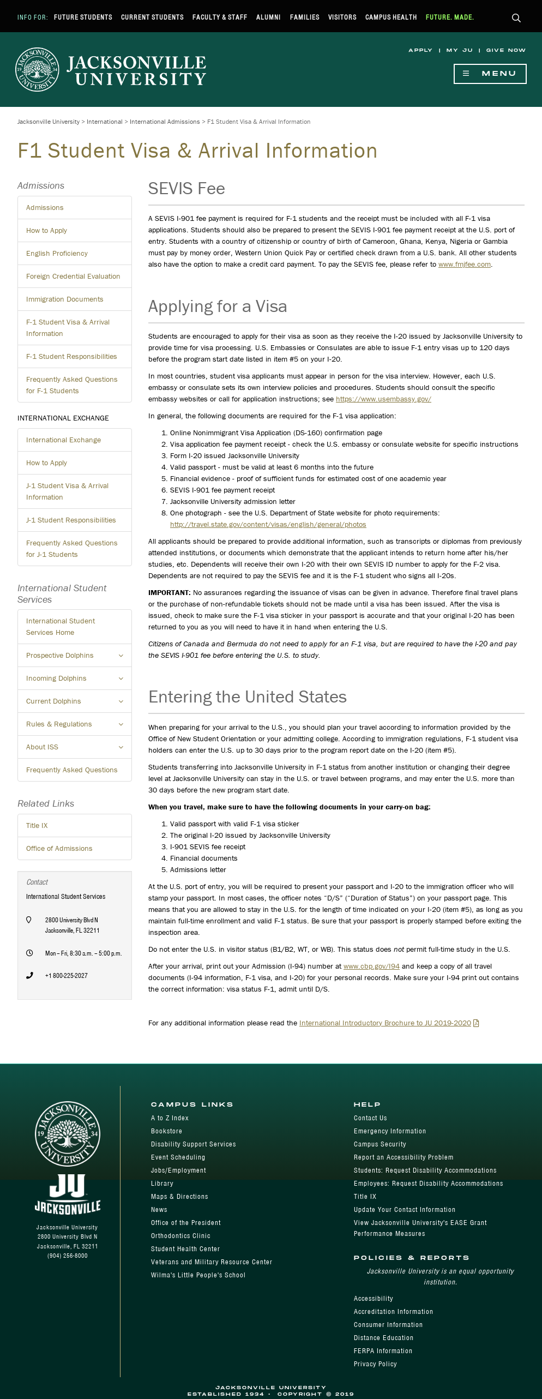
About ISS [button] (79, 750)
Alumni (268, 17)
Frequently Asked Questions (72, 769)
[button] (517, 18)
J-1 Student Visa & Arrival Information (67, 491)
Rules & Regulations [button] (79, 727)
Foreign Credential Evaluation (73, 276)
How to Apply (46, 230)
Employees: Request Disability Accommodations (428, 1183)
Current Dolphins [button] (79, 704)
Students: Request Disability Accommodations (425, 1170)
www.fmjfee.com (464, 264)
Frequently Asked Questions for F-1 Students (72, 384)
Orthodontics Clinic (180, 1235)
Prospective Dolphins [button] (79, 658)
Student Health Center (185, 1248)
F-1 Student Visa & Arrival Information (68, 327)
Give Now (506, 50)
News (159, 1209)
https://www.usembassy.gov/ (383, 399)
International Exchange (63, 440)
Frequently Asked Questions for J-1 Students (72, 548)
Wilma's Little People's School (198, 1275)
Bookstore (167, 1131)
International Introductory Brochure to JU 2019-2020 (385, 1023)
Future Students (83, 17)
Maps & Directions (179, 1196)
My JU (460, 50)
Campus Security (380, 1144)
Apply (420, 50)
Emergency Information (390, 1131)
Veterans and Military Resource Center (212, 1261)
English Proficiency (57, 253)
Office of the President (186, 1222)
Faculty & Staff (220, 17)
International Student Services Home (60, 626)
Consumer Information (388, 1324)
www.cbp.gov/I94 (372, 966)
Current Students (152, 17)
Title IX (36, 825)
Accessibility (373, 1298)
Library (162, 1183)
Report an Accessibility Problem (404, 1157)
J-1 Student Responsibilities (71, 520)
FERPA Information (383, 1350)
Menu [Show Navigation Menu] (490, 74)
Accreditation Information (393, 1311)
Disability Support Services (193, 1144)
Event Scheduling (178, 1157)
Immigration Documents (65, 299)
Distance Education (384, 1337)
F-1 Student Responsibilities (71, 356)
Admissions (45, 207)
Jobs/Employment (178, 1170)
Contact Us (370, 1117)
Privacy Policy (375, 1363)
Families (305, 17)
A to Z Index (170, 1117)
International (105, 121)
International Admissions (165, 121)
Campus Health (391, 17)
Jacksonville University (48, 121)
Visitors (342, 17)
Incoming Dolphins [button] (79, 681)
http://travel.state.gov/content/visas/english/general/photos (268, 524)
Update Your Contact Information (405, 1209)
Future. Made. (450, 17)
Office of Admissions (59, 848)
